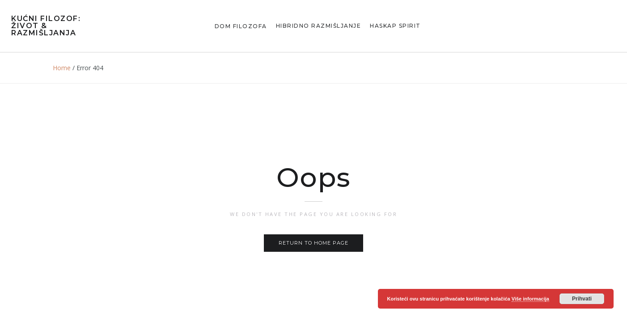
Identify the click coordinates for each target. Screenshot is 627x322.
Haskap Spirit (395, 25)
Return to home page (313, 243)
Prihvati (582, 299)
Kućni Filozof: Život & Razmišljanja (45, 26)
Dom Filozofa (241, 26)
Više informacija (530, 298)
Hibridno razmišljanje (318, 25)
